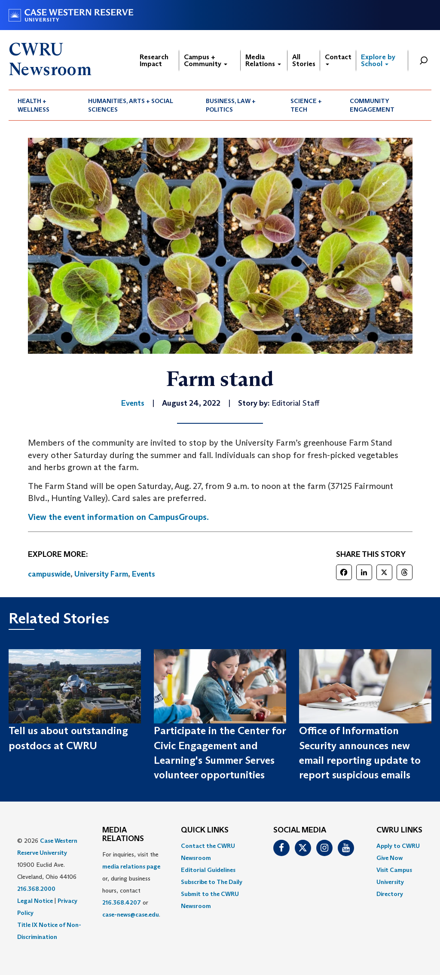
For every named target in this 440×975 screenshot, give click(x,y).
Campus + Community (205, 60)
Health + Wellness (33, 105)
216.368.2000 (36, 889)
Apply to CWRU (398, 846)
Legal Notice (35, 901)
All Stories (303, 60)
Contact (338, 59)
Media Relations (263, 60)
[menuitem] (44, 105)
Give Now (389, 858)
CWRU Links (399, 830)
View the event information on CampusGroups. (118, 517)
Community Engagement (372, 105)
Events (143, 574)
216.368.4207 (121, 902)
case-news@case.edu (130, 914)
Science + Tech (306, 105)
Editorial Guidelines (208, 870)
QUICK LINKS (205, 830)
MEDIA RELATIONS (123, 834)
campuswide (49, 574)
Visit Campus (394, 870)
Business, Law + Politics (231, 105)
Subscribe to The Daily (211, 882)
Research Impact (154, 60)
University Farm (101, 574)
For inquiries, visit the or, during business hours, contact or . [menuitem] (131, 884)
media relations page (131, 866)
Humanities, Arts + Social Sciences (130, 105)
